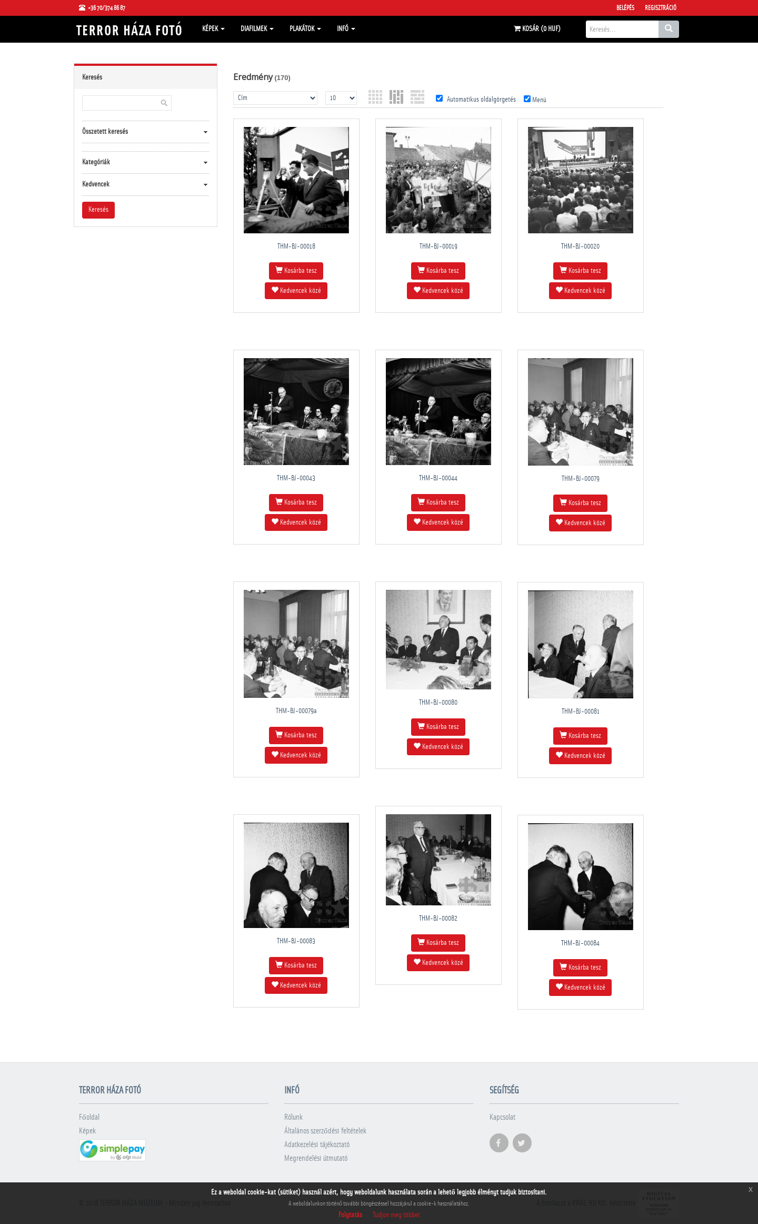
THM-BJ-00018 (296, 246)
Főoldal (89, 1117)
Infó (346, 29)
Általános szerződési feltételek (325, 1131)
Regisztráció (660, 8)
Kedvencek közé (296, 290)
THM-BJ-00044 (438, 478)
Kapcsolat (502, 1117)
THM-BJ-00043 (296, 478)
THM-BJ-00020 (580, 246)
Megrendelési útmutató (315, 1158)
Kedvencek (95, 184)
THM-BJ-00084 (580, 943)
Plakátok (305, 29)
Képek (213, 29)
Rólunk (293, 1117)
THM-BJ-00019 (438, 246)
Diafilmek (257, 29)
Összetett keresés (105, 131)
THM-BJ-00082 (438, 918)
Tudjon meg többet (396, 1215)
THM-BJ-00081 (581, 711)
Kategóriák (96, 162)
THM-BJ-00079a (296, 711)
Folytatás (350, 1215)
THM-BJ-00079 (581, 478)
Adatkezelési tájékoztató (317, 1145)
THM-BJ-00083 (296, 941)
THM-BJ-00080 (438, 702)
